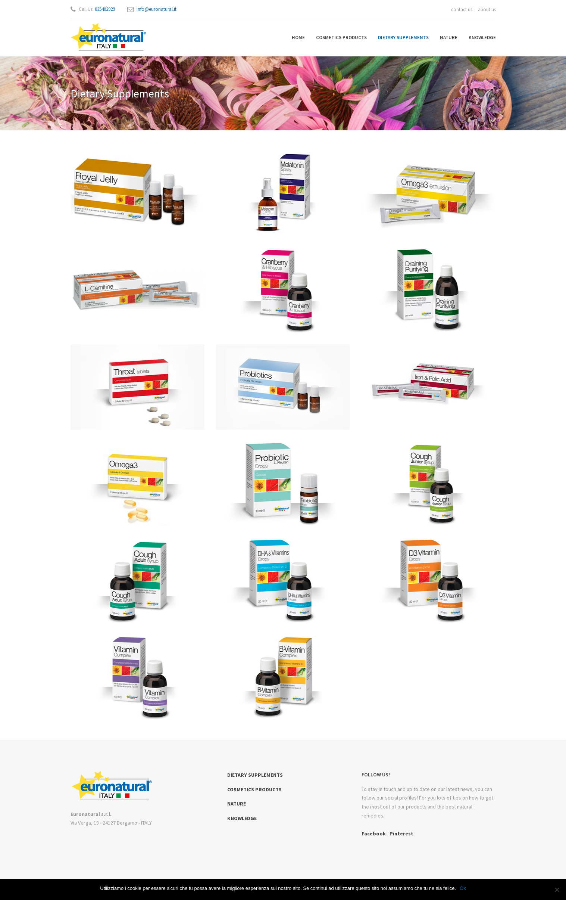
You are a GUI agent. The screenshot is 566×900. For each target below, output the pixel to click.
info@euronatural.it (156, 9)
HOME (298, 37)
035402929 (105, 9)
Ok (463, 888)
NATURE (448, 37)
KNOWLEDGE (482, 37)
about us (487, 9)
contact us (461, 9)
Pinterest (401, 833)
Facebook (374, 833)
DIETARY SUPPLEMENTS (403, 37)
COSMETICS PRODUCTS (341, 37)
